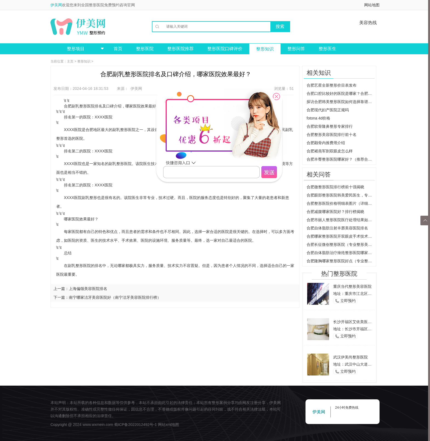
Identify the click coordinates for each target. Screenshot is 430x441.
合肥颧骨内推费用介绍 (326, 143)
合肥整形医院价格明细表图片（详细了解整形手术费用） (341, 203)
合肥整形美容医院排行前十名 (332, 134)
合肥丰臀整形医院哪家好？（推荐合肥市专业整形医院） (341, 159)
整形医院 (145, 48)
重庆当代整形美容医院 (352, 286)
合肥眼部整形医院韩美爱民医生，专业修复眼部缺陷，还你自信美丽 (341, 195)
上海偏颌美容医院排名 (88, 288)
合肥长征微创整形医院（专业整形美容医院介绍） (341, 244)
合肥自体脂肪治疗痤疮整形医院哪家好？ (341, 253)
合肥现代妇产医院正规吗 (328, 110)
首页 (118, 48)
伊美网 (56, 5)
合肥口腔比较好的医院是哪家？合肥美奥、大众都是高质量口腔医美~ (341, 93)
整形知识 (265, 49)
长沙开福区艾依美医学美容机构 (360, 322)
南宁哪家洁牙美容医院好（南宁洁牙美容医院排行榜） (115, 297)
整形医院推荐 (180, 48)
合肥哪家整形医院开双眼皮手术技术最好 (341, 236)
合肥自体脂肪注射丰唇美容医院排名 (337, 228)
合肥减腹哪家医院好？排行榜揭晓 (335, 211)
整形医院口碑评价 (224, 48)
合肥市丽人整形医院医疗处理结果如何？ (341, 220)
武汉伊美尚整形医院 (350, 357)
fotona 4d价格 (318, 118)
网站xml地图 (168, 424)
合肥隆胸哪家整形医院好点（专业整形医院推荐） (341, 261)
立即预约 (345, 300)
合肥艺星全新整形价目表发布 (332, 85)
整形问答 (296, 48)
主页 (70, 61)
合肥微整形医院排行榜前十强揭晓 (335, 187)
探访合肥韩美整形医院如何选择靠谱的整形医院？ (341, 101)
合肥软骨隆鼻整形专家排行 (330, 126)
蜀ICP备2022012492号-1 (135, 424)
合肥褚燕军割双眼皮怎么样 (330, 151)
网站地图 (372, 5)
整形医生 (327, 48)
